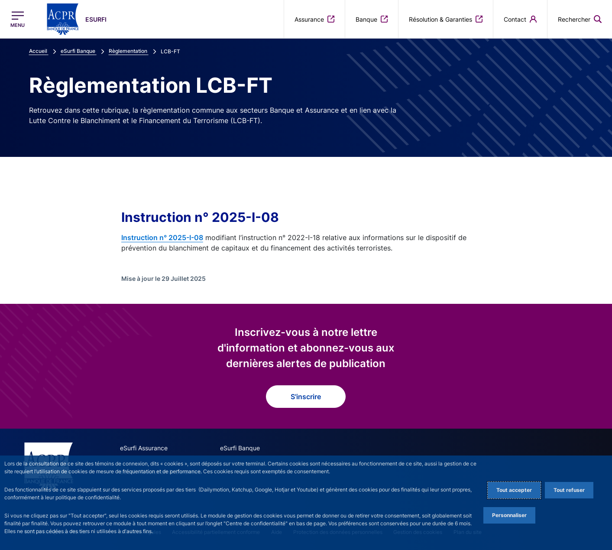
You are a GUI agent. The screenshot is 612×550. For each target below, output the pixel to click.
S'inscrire (306, 396)
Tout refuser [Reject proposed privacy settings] (569, 490)
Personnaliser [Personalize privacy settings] (509, 515)
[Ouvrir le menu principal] (17, 19)
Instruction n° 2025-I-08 (162, 237)
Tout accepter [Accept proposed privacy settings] (514, 490)
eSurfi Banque (240, 448)
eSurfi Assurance (144, 448)
